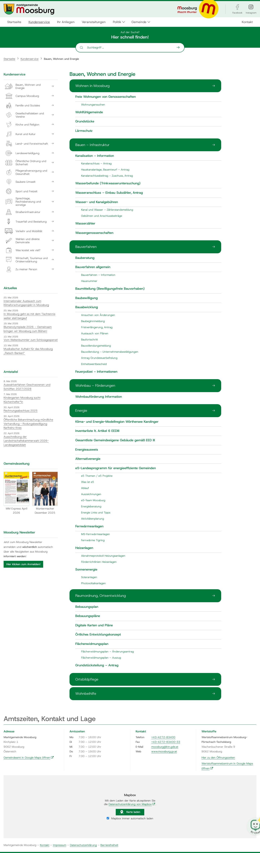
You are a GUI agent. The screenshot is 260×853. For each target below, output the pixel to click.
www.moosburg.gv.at (164, 751)
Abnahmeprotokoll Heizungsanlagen (103, 555)
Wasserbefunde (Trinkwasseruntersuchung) (107, 183)
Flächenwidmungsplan (91, 644)
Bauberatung (84, 258)
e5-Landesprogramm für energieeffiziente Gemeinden (115, 468)
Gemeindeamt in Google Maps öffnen (29, 757)
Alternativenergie (87, 459)
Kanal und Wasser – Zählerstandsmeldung (107, 209)
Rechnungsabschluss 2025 (21, 410)
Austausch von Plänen (94, 333)
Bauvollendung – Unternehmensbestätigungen (109, 351)
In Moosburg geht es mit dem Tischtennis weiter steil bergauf (29, 316)
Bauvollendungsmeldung (96, 345)
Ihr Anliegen (66, 22)
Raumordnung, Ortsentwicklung (100, 595)
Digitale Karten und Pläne (94, 625)
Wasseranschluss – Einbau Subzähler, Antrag (109, 193)
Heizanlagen (84, 548)
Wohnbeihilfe (85, 693)
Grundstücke (84, 122)
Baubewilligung (86, 298)
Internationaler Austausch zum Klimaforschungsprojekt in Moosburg (26, 303)
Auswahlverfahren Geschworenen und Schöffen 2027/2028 (27, 387)
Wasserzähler (85, 224)
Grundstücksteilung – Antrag (96, 665)
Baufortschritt (89, 339)
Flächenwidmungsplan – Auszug (101, 657)
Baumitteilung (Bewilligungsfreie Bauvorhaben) (110, 289)
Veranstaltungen (94, 22)
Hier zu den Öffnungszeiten (218, 757)
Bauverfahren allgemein (92, 267)
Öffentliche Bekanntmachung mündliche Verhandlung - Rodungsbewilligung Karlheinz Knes (28, 424)
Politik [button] (117, 22)
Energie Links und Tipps (95, 512)
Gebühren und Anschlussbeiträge (101, 215)
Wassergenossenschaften (94, 233)
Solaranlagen (89, 577)
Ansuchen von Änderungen (98, 315)
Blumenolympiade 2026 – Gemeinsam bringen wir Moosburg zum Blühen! (28, 329)
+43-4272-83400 (163, 737)
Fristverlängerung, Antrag (96, 327)
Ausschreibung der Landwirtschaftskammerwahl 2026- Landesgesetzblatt (26, 441)
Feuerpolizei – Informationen (96, 372)
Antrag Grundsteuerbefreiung (99, 358)
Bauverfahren (86, 246)
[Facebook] (237, 7)
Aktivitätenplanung (92, 518)
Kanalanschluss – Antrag (96, 163)
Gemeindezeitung (16, 463)
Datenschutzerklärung (83, 845)
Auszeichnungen (91, 494)
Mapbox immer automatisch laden (130, 818)
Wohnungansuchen (93, 104)
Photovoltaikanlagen (93, 583)
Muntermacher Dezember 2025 (45, 493)
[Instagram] (251, 7)
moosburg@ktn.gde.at (164, 747)
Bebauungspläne (87, 616)
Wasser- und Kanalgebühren (96, 202)
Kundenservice (39, 22)
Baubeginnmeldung (93, 321)
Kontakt (247, 22)
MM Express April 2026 (16, 493)
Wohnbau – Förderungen (95, 385)
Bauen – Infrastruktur (92, 144)
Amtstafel (11, 372)
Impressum (59, 845)
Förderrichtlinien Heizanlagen (99, 562)
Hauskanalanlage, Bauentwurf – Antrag (105, 169)
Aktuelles (10, 288)
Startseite (14, 22)
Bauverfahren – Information (98, 275)
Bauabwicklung (86, 307)
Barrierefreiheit (109, 845)
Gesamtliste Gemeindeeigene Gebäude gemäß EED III (115, 440)
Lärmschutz (83, 131)
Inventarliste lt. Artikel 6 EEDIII (97, 431)
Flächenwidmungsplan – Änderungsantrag (107, 651)
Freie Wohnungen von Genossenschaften (105, 97)
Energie (81, 410)
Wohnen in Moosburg (92, 85)
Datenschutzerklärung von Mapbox (132, 804)
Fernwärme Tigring (93, 540)
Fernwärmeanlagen (89, 526)
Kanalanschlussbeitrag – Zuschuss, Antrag (107, 175)
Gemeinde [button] (138, 22)
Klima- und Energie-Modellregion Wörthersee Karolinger (117, 422)
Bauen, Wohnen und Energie (61, 59)
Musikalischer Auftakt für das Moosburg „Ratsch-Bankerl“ (28, 351)
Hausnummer (89, 281)
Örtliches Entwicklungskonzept (98, 635)
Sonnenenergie (86, 570)
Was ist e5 (87, 482)
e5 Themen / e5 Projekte (96, 475)
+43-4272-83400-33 (165, 742)
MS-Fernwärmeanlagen (95, 534)
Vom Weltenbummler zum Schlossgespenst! (31, 340)
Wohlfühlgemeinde (89, 112)
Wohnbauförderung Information (98, 397)
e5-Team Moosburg (93, 500)
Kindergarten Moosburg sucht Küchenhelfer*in (22, 400)
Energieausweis (86, 450)
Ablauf (85, 488)
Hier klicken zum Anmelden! (23, 564)
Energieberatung (91, 506)
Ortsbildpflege (86, 679)
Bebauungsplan (86, 607)
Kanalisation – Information (94, 156)
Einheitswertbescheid (94, 364)
